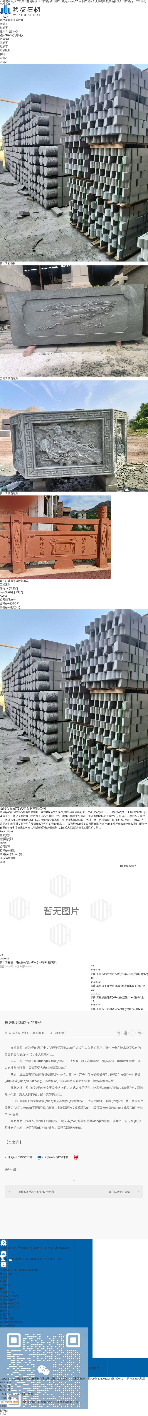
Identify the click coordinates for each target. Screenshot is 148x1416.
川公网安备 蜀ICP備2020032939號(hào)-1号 (49, 1401)
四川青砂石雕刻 (9, 493)
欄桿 (2, 54)
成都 (10, 1394)
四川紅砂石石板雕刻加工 (14, 580)
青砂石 (4, 42)
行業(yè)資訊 (7, 850)
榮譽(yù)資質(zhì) (10, 607)
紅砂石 (4, 46)
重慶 (30, 1394)
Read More (6, 831)
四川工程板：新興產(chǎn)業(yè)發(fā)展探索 (117, 1009)
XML (9, 1382)
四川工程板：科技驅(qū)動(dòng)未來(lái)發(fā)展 (28, 962)
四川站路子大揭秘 (119, 1191)
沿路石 (4, 58)
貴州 (23, 1394)
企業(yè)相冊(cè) (9, 603)
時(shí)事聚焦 (8, 858)
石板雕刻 (5, 50)
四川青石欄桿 (8, 263)
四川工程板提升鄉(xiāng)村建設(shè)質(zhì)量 (117, 997)
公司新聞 (5, 846)
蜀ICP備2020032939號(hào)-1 (105, 1378)
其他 (2, 862)
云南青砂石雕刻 (9, 378)
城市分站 (5, 1390)
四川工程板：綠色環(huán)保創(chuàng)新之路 (118, 985)
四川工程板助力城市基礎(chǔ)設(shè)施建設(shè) (119, 974)
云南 (17, 1394)
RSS (2, 1382)
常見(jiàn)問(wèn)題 (11, 854)
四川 (4, 1394)
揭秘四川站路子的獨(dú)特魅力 (36, 1191)
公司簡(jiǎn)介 (8, 599)
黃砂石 (4, 62)
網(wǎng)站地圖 (136, 1378)
